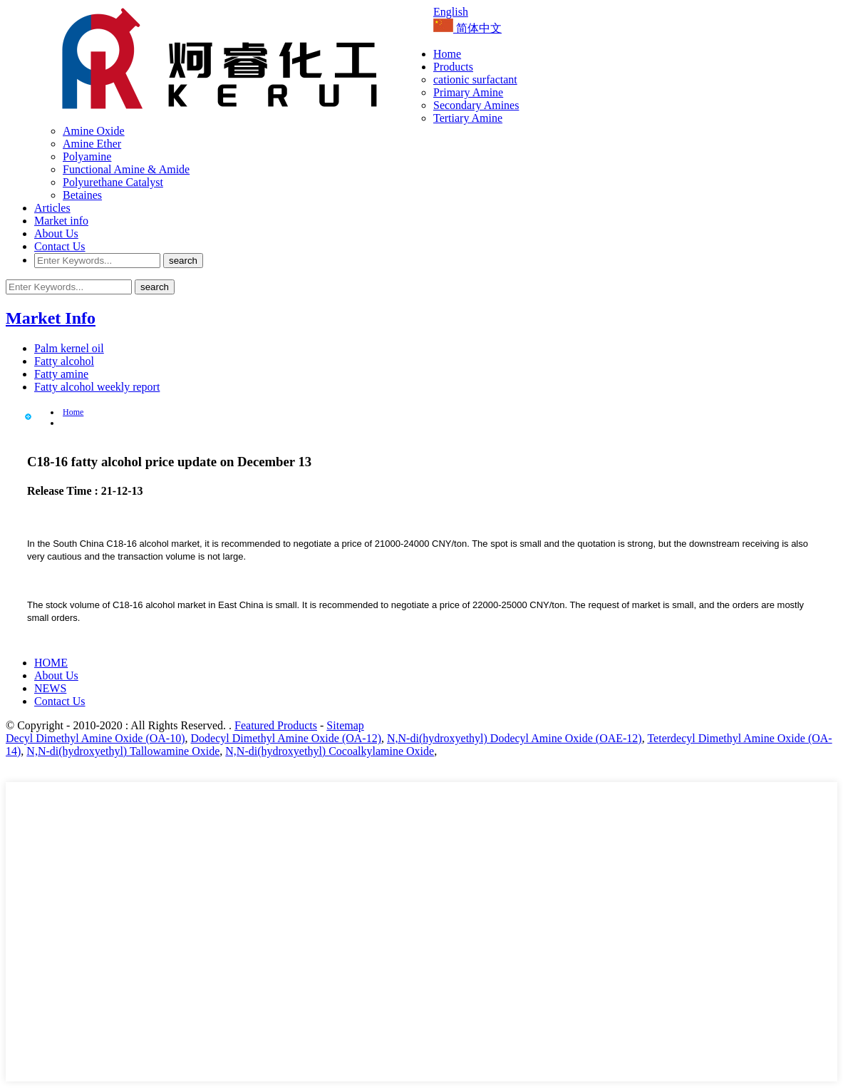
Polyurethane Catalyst (113, 182)
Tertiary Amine (467, 118)
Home (447, 54)
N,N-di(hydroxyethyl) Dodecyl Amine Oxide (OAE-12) (514, 738)
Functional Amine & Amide (126, 169)
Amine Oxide (94, 131)
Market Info (50, 318)
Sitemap (344, 725)
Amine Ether (92, 144)
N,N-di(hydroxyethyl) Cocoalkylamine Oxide (329, 751)
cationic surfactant (475, 79)
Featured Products (275, 725)
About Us (56, 233)
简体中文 (467, 28)
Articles (52, 208)
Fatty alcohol (64, 361)
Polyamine (87, 156)
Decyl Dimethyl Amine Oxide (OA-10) (95, 738)
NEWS (50, 688)
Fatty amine (61, 374)
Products (453, 67)
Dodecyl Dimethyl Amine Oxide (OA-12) (286, 738)
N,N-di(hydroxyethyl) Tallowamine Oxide (122, 751)
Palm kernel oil (69, 348)
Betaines (82, 195)
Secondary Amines (476, 105)
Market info (61, 221)
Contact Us (60, 246)
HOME (51, 663)
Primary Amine (468, 92)
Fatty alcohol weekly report (97, 387)
